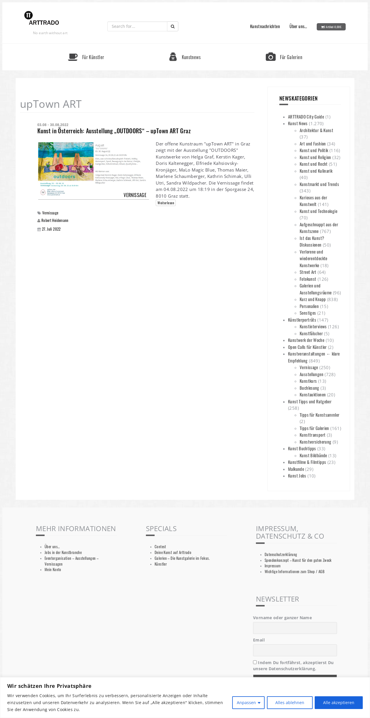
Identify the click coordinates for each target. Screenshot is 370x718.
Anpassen (246, 702)
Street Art (308, 272)
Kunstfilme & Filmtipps (307, 462)
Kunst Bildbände (313, 455)
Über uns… (298, 26)
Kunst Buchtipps (302, 448)
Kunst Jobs (297, 475)
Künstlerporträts (302, 319)
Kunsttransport (312, 434)
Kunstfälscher (311, 333)
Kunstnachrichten (265, 26)
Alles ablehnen (289, 702)
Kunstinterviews (313, 326)
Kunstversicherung (315, 441)
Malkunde (296, 469)
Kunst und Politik (314, 150)
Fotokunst (308, 279)
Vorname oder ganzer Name (282, 617)
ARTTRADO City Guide (306, 116)
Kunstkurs (308, 381)
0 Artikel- (332, 27)
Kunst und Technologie (318, 211)
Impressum (273, 565)
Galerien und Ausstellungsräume (315, 289)
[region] (185, 697)
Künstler (161, 564)
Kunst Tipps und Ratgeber (309, 401)
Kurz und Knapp (313, 299)
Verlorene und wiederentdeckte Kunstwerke (313, 258)
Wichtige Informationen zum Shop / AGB (295, 571)
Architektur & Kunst (316, 130)
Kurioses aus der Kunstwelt (313, 200)
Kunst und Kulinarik (316, 170)
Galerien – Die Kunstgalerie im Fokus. (182, 558)
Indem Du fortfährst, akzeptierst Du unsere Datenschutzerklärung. (293, 665)
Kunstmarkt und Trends (319, 184)
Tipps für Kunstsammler (319, 414)
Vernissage (50, 213)
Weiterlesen (165, 202)
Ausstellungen (311, 374)
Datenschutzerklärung (281, 554)
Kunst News (298, 123)
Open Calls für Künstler (307, 347)
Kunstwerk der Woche (306, 340)
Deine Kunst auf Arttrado (173, 552)
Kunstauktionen (313, 394)
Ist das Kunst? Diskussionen (312, 241)
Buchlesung (309, 387)
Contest (160, 546)
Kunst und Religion (315, 157)
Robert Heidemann (55, 220)
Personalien (309, 306)
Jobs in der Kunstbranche (63, 552)
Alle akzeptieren (338, 702)
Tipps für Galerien (314, 428)
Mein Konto (53, 569)
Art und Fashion (313, 143)
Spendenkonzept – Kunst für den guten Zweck (298, 560)
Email (259, 640)
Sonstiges (308, 312)
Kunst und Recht (314, 164)
